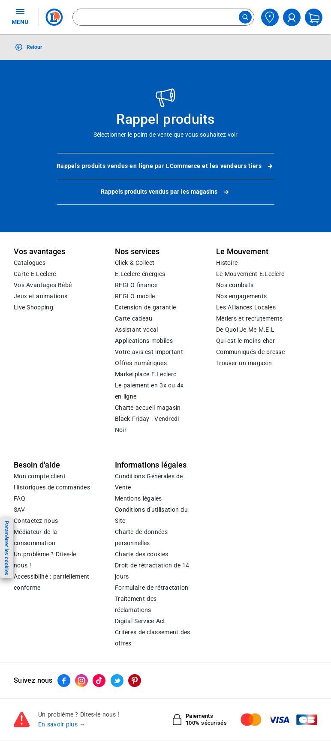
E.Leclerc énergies (140, 273)
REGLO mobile (135, 296)
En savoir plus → (62, 724)
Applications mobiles (144, 340)
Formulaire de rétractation (152, 587)
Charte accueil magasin (148, 407)
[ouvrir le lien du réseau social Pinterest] (134, 680)
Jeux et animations (40, 296)
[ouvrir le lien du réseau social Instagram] (81, 680)
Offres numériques (141, 363)
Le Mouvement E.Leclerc (250, 273)
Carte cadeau (134, 318)
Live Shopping (33, 307)
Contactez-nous (36, 520)
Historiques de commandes (52, 487)
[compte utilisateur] (292, 17)
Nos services (137, 251)
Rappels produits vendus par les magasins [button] (166, 192)
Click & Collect (134, 262)
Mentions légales (138, 498)
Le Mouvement (242, 251)
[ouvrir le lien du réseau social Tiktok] (99, 680)
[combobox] (163, 17)
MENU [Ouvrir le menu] (20, 16)
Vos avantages (39, 251)
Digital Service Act (140, 621)
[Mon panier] (313, 17)
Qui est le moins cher (245, 340)
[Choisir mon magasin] (270, 17)
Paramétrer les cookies (6, 548)
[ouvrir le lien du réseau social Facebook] (63, 680)
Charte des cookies (141, 554)
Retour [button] (34, 47)
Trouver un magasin (244, 363)
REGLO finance (136, 285)
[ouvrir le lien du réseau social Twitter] (117, 680)
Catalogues (29, 262)
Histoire (227, 262)
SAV (19, 509)
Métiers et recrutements (249, 318)
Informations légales (151, 465)
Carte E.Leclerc (35, 273)
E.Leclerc (145, 374)
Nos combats (234, 285)
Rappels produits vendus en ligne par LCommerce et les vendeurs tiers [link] (165, 166)
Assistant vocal (136, 329)
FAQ (19, 498)
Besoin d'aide (37, 465)
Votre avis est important (149, 351)
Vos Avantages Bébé (43, 285)
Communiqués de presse (250, 351)
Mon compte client (40, 476)
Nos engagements (241, 296)
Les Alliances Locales (246, 307)
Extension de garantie (145, 307)
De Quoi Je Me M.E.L (245, 329)
